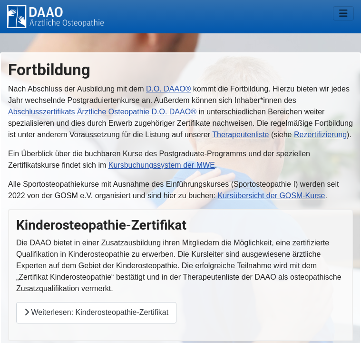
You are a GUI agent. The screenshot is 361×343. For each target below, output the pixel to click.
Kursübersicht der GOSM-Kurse (271, 196)
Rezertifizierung (320, 135)
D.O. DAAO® (168, 89)
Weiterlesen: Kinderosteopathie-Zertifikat (96, 312)
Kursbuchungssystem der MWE (161, 165)
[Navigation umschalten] (343, 13)
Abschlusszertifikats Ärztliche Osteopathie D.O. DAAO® (102, 112)
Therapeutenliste (240, 135)
